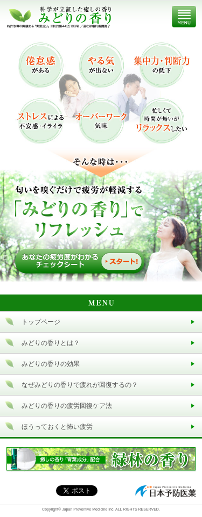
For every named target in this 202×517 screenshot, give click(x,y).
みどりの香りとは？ (51, 343)
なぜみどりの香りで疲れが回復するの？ (80, 385)
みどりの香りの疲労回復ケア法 (67, 406)
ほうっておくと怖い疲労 (57, 426)
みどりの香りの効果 (51, 364)
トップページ (41, 322)
